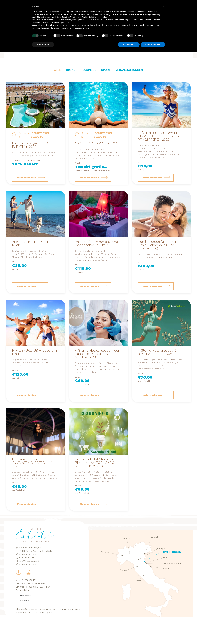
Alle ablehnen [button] (129, 41)
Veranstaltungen (129, 70)
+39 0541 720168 (27, 554)
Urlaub (71, 70)
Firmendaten (22, 590)
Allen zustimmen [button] (152, 41)
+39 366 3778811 (27, 557)
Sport (105, 70)
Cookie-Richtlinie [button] (89, 14)
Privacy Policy (25, 595)
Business (89, 70)
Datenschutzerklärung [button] (126, 8)
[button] (163, 3)
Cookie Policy (25, 600)
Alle (57, 70)
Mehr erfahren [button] (43, 41)
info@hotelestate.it (29, 561)
